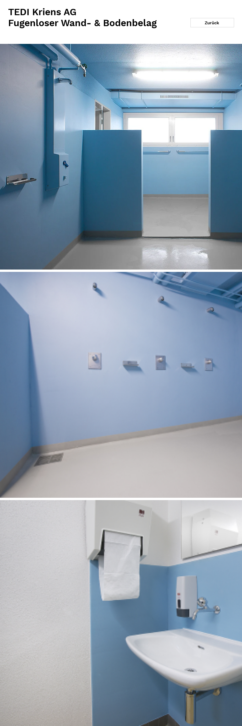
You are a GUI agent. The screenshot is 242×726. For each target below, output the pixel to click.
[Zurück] (212, 22)
